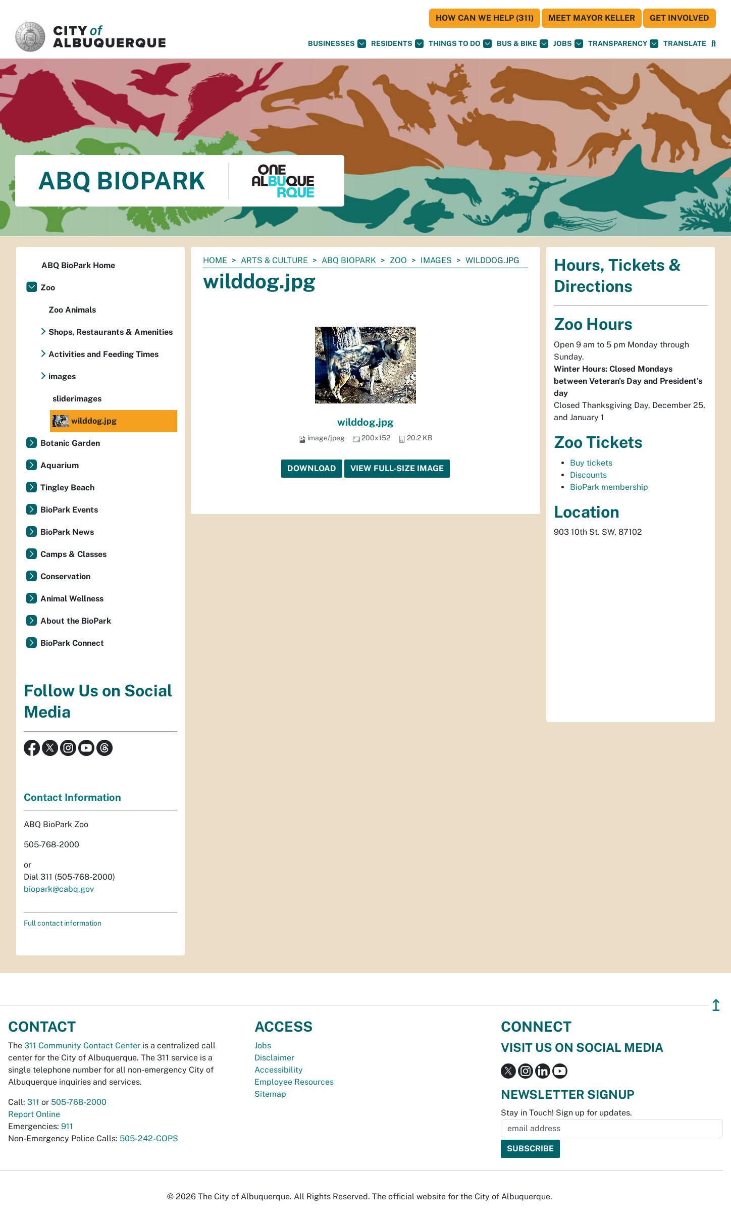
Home (215, 260)
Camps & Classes (73, 554)
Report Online (34, 1114)
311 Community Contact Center (82, 1045)
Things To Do (460, 43)
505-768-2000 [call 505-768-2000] (79, 1102)
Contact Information (72, 797)
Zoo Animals (72, 310)
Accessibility (278, 1070)
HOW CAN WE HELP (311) (485, 18)
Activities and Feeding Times (103, 354)
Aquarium (59, 465)
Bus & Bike (522, 43)
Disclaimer (274, 1057)
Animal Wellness (71, 598)
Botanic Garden (70, 443)
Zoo (398, 260)
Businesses (337, 43)
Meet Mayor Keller (591, 18)
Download (311, 468)
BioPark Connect (72, 643)
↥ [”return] (716, 1005)
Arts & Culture (274, 260)
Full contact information (62, 923)
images (436, 260)
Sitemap (270, 1094)
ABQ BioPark (349, 260)
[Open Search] (713, 43)
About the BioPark (75, 621)
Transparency (623, 43)
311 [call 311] (33, 1102)
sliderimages (77, 398)
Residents (397, 43)
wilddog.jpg (365, 422)
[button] (684, 43)
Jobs (568, 43)
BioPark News (67, 532)
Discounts (588, 475)
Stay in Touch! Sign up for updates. (566, 1113)
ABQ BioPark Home (78, 265)
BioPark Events (69, 510)
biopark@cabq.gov (59, 889)
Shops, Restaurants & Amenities (110, 332)
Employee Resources (294, 1082)
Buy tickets (591, 463)
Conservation (65, 576)
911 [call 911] (67, 1126)
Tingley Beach (67, 487)
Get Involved (679, 18)
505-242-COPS (149, 1138)
